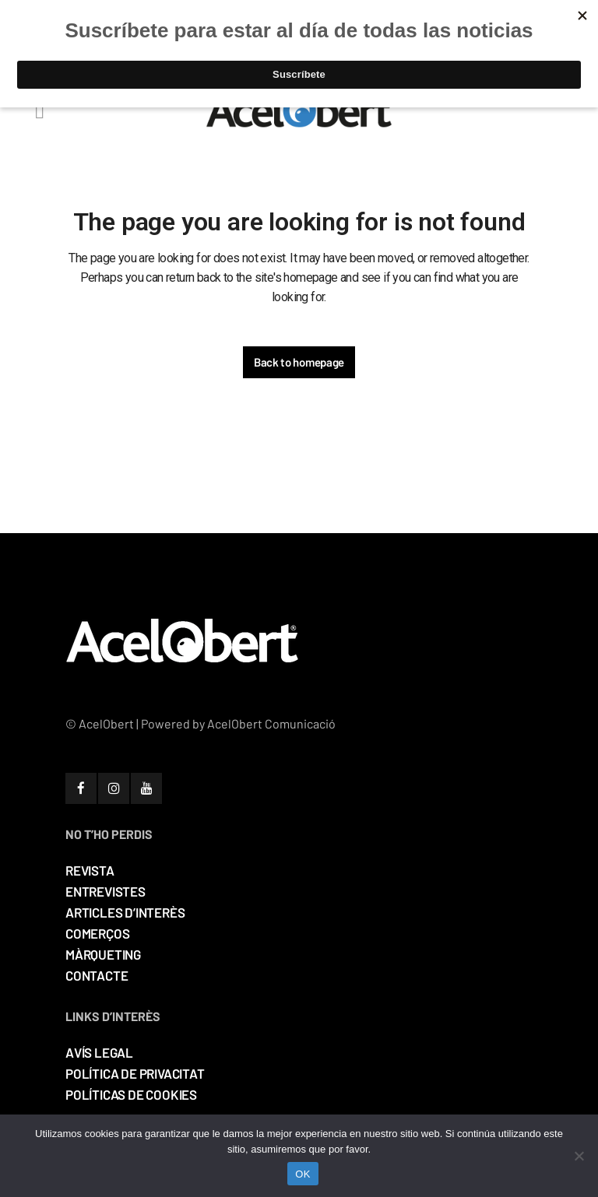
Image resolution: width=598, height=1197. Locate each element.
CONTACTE (96, 975)
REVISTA (89, 870)
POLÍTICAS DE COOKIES (131, 1094)
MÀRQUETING (103, 954)
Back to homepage (299, 362)
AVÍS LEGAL (99, 1052)
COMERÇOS (97, 933)
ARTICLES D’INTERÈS (125, 912)
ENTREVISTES (105, 891)
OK (302, 1174)
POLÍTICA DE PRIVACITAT (135, 1073)
